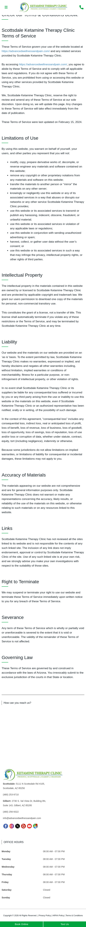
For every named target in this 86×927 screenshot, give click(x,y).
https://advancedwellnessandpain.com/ (26, 51)
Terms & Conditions (74, 915)
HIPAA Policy (58, 915)
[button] (6, 7)
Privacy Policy (45, 915)
